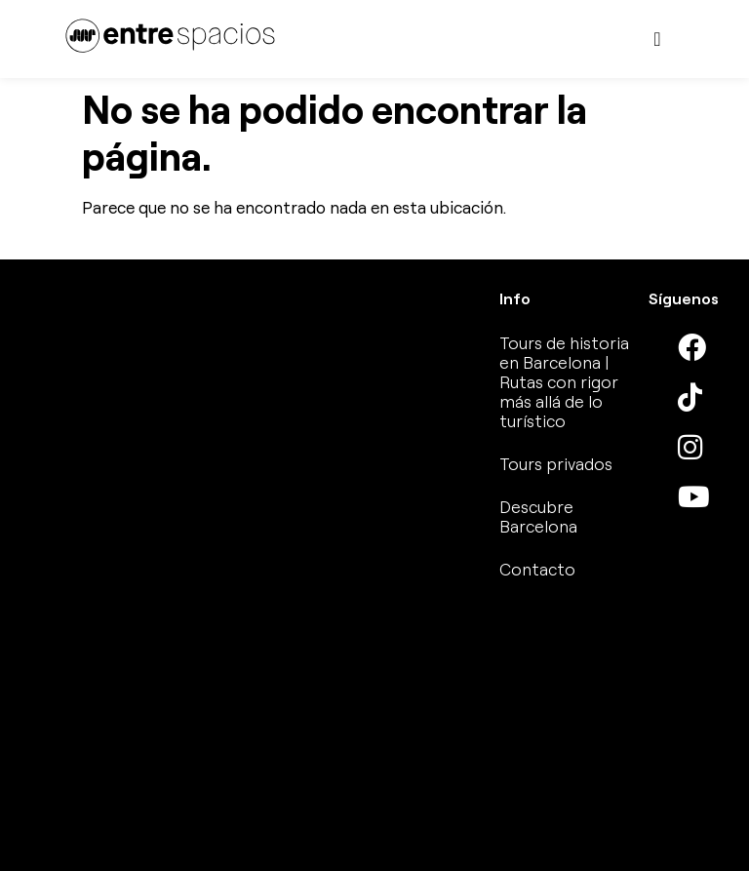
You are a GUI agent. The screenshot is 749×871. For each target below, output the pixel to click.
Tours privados (555, 464)
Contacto (537, 569)
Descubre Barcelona (538, 516)
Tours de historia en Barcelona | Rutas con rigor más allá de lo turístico (564, 382)
